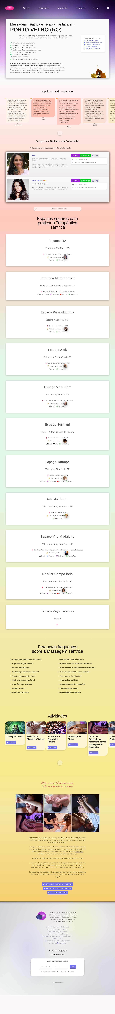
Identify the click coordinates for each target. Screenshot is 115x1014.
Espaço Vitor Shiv (57, 387)
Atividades (43, 8)
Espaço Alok (57, 350)
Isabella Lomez (18, 125)
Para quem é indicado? (20, 692)
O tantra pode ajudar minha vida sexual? (26, 659)
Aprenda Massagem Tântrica (57, 934)
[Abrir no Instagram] (97, 155)
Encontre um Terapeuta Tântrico (57, 927)
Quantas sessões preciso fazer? (23, 676)
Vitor (61, 403)
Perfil (75, 155)
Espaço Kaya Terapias (57, 611)
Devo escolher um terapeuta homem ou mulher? (77, 668)
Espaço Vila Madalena (57, 536)
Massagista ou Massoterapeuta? (72, 659)
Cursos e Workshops (91, 46)
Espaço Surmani (57, 424)
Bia (61, 441)
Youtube (64, 294)
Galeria (26, 8)
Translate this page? (57, 950)
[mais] (46, 184)
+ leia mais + (63, 122)
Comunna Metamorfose (57, 278)
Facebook (52, 556)
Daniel (95, 125)
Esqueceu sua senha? (48, 971)
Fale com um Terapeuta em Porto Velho (57, 884)
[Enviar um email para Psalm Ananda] (93, 180)
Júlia (61, 257)
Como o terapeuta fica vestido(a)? (72, 684)
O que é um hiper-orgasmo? (22, 684)
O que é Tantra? (57, 938)
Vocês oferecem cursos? (69, 688)
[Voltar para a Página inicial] (9, 8)
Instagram (55, 294)
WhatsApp (62, 260)
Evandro (61, 553)
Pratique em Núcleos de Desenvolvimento (57, 936)
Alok (61, 366)
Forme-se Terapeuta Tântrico (57, 929)
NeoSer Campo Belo (57, 574)
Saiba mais (12, 742)
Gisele (61, 329)
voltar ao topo (59, 983)
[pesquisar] (108, 10)
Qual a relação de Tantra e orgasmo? (25, 672)
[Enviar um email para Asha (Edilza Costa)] (93, 155)
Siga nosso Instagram (57, 943)
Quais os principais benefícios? (23, 680)
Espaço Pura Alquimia (57, 312)
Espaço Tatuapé (57, 462)
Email (53, 260)
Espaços (81, 8)
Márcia (69, 127)
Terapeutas (62, 8)
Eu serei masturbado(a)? (21, 668)
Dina (43, 119)
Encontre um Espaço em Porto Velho (57, 888)
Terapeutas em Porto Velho (93, 42)
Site (47, 294)
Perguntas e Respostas (92, 48)
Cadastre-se (61, 971)
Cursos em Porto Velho (57, 892)
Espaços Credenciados (92, 44)
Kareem (61, 516)
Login (96, 8)
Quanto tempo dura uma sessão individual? (76, 663)
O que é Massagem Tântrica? (22, 663)
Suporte (70, 971)
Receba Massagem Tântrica (57, 932)
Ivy (61, 478)
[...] (36, 161)
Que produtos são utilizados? (70, 676)
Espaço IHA (57, 241)
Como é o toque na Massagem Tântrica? (74, 672)
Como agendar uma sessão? (70, 692)
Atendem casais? (18, 688)
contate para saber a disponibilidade (84, 162)
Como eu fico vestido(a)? (69, 680)
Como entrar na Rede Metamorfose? (57, 941)
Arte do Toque (57, 499)
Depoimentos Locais (91, 41)
